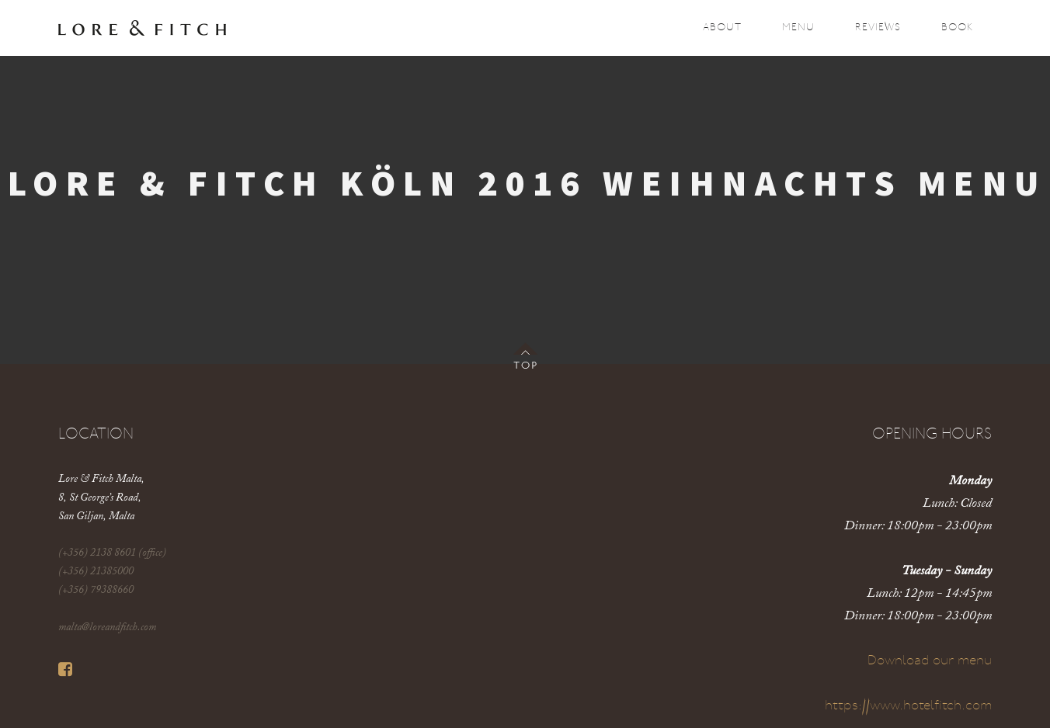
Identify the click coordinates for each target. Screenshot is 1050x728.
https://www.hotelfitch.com (908, 705)
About (722, 28)
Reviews (878, 28)
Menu (798, 28)
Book (957, 28)
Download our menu (929, 660)
